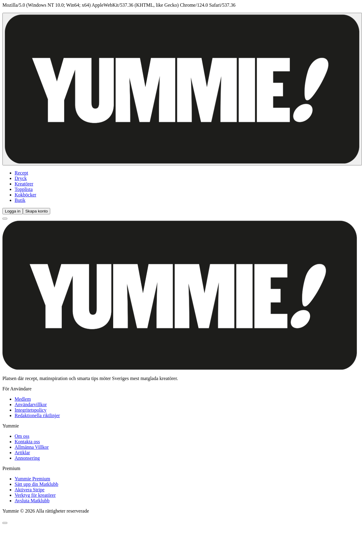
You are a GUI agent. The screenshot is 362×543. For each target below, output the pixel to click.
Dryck (21, 178)
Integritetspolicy (31, 410)
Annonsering (27, 458)
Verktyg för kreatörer (35, 495)
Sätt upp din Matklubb (36, 484)
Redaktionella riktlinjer (37, 415)
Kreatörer (24, 183)
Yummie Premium (32, 478)
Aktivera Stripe (29, 489)
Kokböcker (25, 194)
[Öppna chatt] (4, 523)
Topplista (24, 189)
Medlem (23, 399)
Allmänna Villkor (32, 447)
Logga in (12, 211)
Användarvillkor (31, 404)
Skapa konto (36, 211)
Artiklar (22, 452)
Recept (21, 172)
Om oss (22, 436)
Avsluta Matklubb (32, 500)
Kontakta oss (27, 441)
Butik (20, 200)
